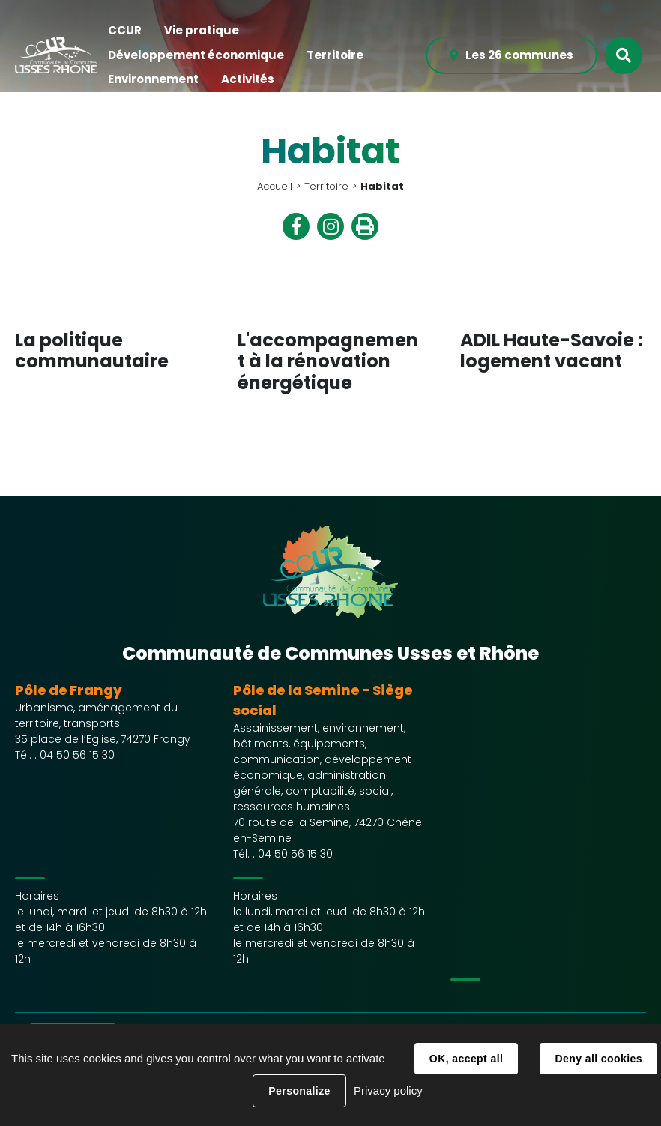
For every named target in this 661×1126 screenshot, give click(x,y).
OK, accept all (466, 1059)
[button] (125, 31)
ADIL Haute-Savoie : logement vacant (551, 351)
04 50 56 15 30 (77, 754)
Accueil (274, 186)
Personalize (299, 1091)
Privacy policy (388, 1090)
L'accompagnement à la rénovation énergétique (328, 362)
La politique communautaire (92, 351)
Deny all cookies (598, 1059)
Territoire (326, 186)
